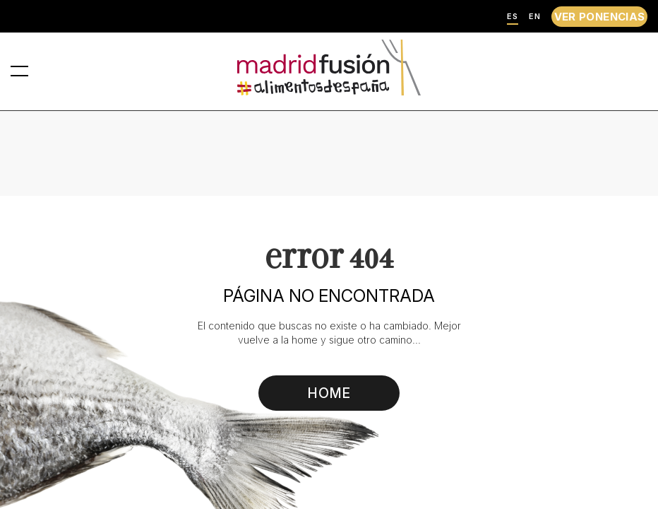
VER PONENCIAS (599, 16)
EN (535, 16)
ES (512, 16)
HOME (329, 393)
